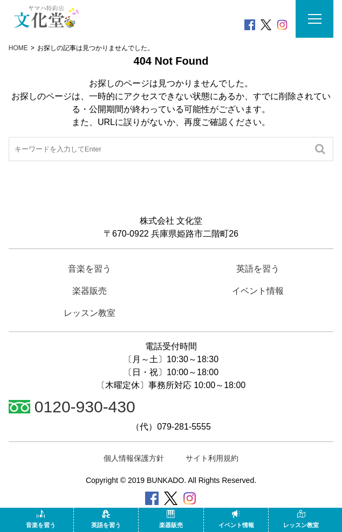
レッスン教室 (301, 519)
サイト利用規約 (212, 458)
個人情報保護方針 (134, 458)
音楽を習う (41, 519)
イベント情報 (236, 519)
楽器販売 (171, 519)
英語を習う (106, 519)
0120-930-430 (72, 407)
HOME (18, 48)
